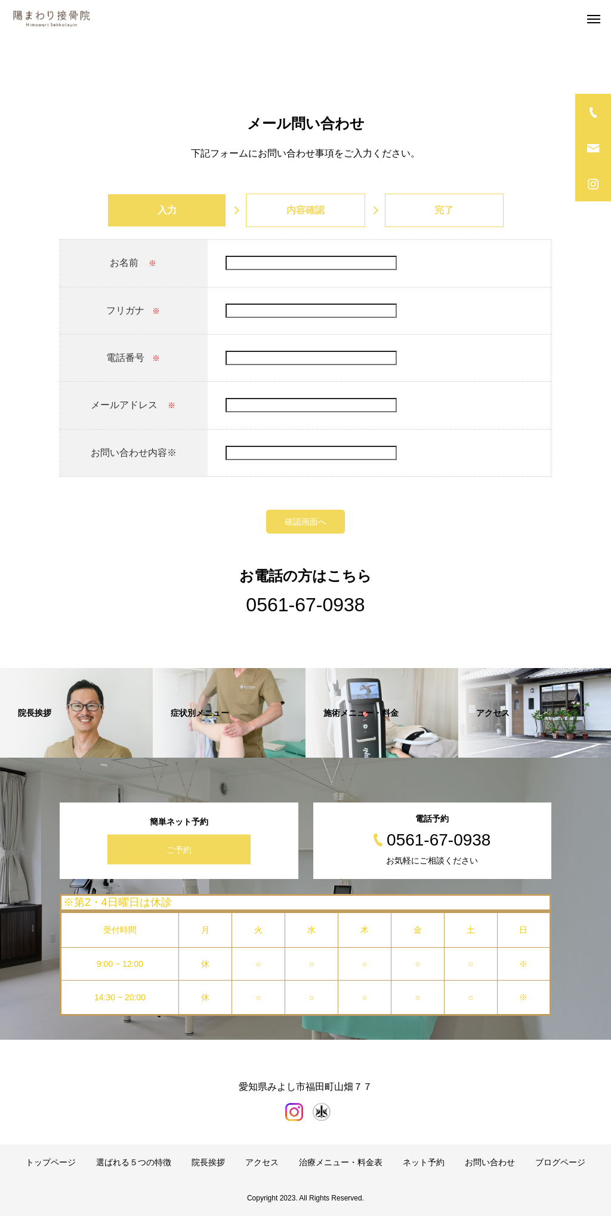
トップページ (51, 1162)
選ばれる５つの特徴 (133, 1162)
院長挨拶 (208, 1162)
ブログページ (560, 1162)
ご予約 (179, 849)
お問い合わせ (490, 1162)
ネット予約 (424, 1162)
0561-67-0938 (305, 604)
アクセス (262, 1162)
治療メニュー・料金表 (340, 1162)
